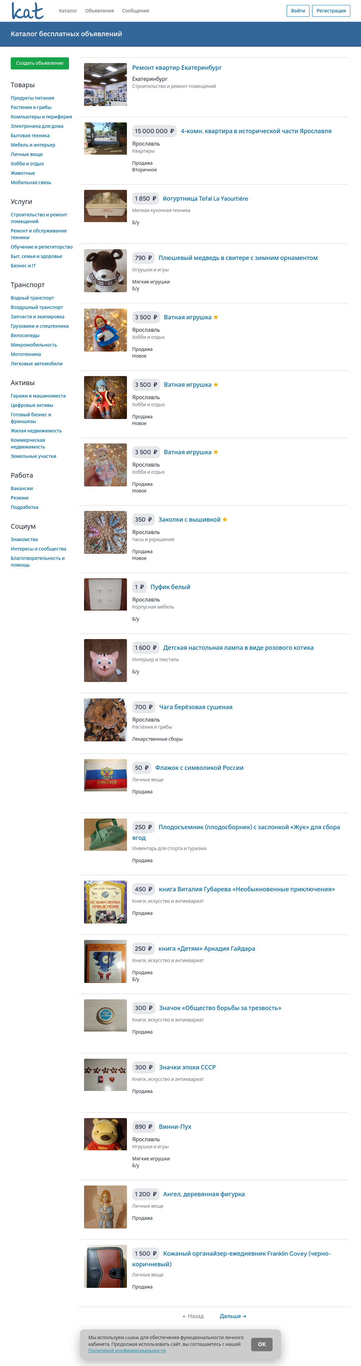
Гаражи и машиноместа (38, 396)
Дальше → (233, 1316)
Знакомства (24, 539)
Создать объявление (40, 63)
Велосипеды (25, 335)
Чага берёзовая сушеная (196, 707)
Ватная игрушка (188, 317)
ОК (262, 1344)
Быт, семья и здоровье (36, 256)
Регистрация (331, 11)
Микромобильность (34, 345)
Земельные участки (33, 456)
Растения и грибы (31, 107)
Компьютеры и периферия (41, 117)
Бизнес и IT (23, 266)
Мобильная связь (31, 183)
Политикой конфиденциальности (127, 1351)
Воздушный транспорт (37, 307)
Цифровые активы (32, 405)
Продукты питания (32, 98)
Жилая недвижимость (36, 431)
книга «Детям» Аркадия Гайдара (207, 948)
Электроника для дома (37, 126)
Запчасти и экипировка (38, 317)
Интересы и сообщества (38, 549)
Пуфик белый (171, 587)
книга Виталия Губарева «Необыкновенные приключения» (247, 889)
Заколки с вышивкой (190, 519)
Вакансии (22, 488)
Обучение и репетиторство (42, 247)
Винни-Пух (175, 1127)
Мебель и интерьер (33, 145)
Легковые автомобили (37, 364)
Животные (23, 173)
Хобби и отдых (27, 164)
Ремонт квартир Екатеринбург (177, 67)
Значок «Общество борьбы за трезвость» (220, 1008)
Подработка (25, 507)
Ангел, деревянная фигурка (204, 1194)
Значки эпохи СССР (187, 1067)
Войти (298, 11)
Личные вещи (27, 154)
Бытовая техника (30, 136)
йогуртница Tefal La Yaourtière (205, 198)
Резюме (19, 498)
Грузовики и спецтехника (40, 326)
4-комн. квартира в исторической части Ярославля (256, 131)
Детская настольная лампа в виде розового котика (238, 647)
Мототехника (26, 354)
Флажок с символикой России (199, 768)
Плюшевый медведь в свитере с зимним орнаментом (238, 258)
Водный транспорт (32, 298)
